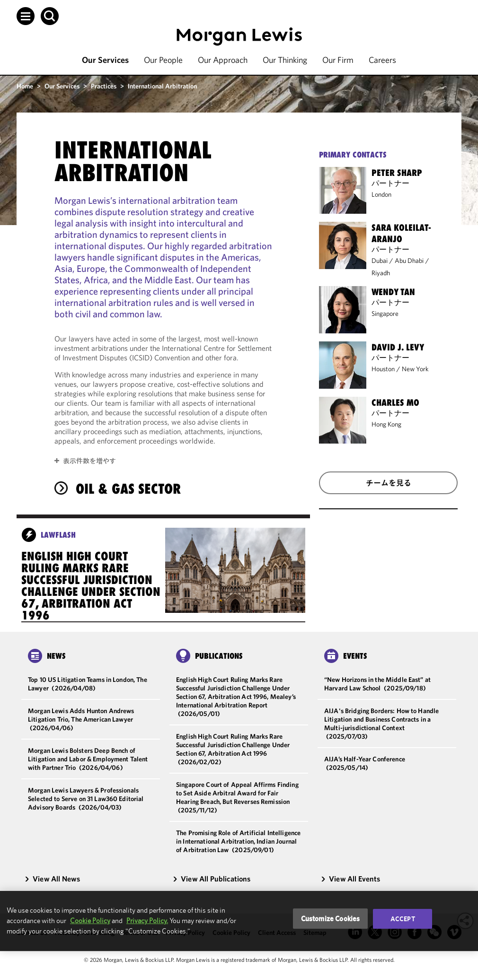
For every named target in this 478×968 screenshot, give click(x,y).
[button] (26, 16)
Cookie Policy (90, 920)
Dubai (380, 260)
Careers (382, 59)
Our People (163, 59)
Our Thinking (285, 59)
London (381, 194)
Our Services (105, 59)
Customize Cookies (330, 918)
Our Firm (338, 59)
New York (415, 369)
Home (25, 86)
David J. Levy (398, 347)
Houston (383, 369)
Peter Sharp (397, 172)
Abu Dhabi (409, 260)
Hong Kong (386, 424)
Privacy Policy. (147, 920)
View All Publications (211, 878)
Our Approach (223, 59)
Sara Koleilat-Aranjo (401, 233)
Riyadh (381, 273)
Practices (103, 86)
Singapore (385, 313)
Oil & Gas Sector (128, 488)
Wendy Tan (393, 292)
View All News (52, 878)
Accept (402, 919)
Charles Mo (395, 402)
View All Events (350, 878)
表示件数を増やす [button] (89, 461)
